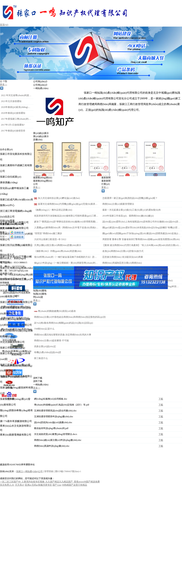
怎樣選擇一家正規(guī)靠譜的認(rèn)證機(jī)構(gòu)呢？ (130, 198)
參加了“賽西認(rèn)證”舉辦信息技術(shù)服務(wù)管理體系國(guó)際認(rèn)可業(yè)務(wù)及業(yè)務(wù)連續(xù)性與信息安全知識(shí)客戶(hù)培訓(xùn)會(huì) (66, 221)
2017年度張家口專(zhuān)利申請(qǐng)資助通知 (16, 119)
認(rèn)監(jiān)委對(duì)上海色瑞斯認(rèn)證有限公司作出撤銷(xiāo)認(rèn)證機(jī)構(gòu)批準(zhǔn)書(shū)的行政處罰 (141, 221)
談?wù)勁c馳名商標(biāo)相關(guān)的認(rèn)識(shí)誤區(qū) (63, 323)
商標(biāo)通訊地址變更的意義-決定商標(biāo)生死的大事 (62, 334)
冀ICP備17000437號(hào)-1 (68, 471)
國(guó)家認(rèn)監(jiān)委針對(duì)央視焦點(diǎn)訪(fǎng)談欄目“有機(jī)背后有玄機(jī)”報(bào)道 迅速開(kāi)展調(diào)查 (141, 227)
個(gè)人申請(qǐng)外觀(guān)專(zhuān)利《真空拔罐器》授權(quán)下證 (66, 268)
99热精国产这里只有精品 (74, 485)
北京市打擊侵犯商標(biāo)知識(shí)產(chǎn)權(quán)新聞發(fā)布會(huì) (137, 280)
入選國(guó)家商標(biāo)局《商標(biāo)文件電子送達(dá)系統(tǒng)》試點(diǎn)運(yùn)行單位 (66, 227)
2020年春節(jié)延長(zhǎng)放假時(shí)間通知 (16, 107)
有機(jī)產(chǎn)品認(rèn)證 (47, 352)
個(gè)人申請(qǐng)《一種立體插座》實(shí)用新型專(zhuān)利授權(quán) (66, 263)
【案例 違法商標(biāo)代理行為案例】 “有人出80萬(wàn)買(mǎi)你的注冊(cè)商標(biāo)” (141, 245)
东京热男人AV (7, 485)
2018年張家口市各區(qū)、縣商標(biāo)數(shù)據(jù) (128, 215)
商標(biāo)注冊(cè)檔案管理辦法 (118, 204)
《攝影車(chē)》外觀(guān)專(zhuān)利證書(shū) (57, 251)
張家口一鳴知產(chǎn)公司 (29, 471)
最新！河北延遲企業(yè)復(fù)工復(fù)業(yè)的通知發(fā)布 (131, 210)
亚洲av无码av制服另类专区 (38, 485)
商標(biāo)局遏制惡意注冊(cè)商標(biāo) (122, 263)
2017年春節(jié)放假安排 (13, 130)
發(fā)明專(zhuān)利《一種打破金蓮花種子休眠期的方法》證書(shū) (66, 257)
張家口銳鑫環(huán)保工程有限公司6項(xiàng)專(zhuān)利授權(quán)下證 (66, 286)
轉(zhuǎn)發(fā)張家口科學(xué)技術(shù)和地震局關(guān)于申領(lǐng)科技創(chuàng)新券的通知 (141, 286)
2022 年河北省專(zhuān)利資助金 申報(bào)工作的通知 (16, 95)
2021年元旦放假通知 (11, 101)
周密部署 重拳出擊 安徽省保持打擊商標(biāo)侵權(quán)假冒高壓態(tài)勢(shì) (141, 239)
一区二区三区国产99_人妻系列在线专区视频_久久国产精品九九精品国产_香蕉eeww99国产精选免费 (50, 481)
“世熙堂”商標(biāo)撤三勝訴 (48, 233)
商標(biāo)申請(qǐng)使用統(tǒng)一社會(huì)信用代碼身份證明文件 (135, 274)
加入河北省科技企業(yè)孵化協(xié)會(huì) (59, 198)
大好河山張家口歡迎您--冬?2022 (50, 239)
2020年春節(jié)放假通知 (13, 113)
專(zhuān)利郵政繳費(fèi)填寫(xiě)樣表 (57, 311)
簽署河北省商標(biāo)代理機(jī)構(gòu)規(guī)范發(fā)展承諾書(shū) (68, 204)
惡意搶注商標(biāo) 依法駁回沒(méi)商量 (122, 257)
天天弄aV (19, 485)
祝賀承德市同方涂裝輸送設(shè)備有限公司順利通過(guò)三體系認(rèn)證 (66, 215)
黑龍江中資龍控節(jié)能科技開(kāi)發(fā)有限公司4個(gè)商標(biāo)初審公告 (66, 274)
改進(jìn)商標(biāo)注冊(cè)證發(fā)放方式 (123, 251)
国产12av (57, 485)
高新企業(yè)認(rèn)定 (45, 346)
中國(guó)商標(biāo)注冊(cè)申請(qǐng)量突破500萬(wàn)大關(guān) (135, 268)
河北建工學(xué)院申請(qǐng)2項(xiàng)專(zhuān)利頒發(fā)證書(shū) (66, 280)
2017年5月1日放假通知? (13, 124)
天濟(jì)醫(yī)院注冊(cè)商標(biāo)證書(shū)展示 (57, 245)
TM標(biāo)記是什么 (44, 328)
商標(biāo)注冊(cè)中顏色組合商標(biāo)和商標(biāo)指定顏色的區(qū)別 (70, 317)
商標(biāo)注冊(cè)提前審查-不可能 (51, 340)
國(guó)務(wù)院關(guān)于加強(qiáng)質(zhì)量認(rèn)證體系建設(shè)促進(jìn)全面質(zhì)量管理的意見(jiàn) (141, 233)
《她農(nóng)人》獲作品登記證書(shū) (53, 210)
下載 (160, 399)
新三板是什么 (41, 358)
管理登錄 (48, 471)
